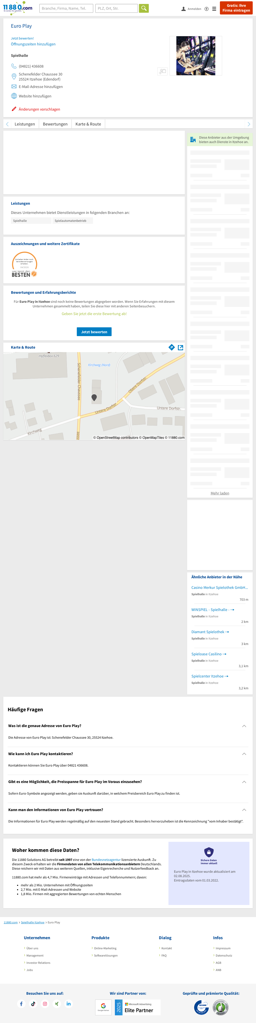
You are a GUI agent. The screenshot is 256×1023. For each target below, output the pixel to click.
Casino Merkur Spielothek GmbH (218, 587)
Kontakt (166, 948)
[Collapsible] (244, 725)
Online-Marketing (105, 948)
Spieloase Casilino (206, 653)
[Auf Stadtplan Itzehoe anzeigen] (180, 347)
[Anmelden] (193, 8)
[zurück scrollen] (7, 123)
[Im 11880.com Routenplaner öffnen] (171, 346)
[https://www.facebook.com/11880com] (21, 1004)
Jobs (29, 970)
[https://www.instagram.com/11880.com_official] (45, 1004)
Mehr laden (220, 493)
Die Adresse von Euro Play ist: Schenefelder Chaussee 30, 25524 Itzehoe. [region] (60, 737)
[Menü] (216, 8)
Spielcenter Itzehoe (207, 676)
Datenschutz (224, 955)
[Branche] (66, 8)
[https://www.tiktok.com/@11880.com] (33, 1004)
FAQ (164, 955)
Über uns (32, 948)
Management (35, 955)
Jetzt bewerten (94, 331)
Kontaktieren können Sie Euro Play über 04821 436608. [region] (48, 765)
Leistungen (25, 124)
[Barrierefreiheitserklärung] (208, 8)
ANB (218, 970)
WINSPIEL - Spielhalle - (210, 609)
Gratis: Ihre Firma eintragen (236, 8)
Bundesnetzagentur (106, 859)
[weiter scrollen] (249, 123)
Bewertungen (55, 124)
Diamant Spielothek (207, 631)
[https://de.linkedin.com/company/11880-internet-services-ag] (68, 1004)
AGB (218, 963)
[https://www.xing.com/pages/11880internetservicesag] (57, 1004)
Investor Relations (38, 963)
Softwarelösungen (106, 955)
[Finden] (144, 8)
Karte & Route (88, 124)
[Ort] (116, 8)
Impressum (223, 948)
